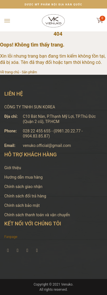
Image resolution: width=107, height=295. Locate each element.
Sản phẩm (29, 72)
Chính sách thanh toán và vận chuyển (37, 215)
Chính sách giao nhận (23, 186)
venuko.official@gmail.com (47, 145)
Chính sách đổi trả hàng (25, 196)
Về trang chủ (9, 72)
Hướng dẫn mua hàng (23, 177)
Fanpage (10, 237)
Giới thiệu (12, 167)
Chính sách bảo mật (22, 205)
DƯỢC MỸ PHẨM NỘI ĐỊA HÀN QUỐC (53, 4)
